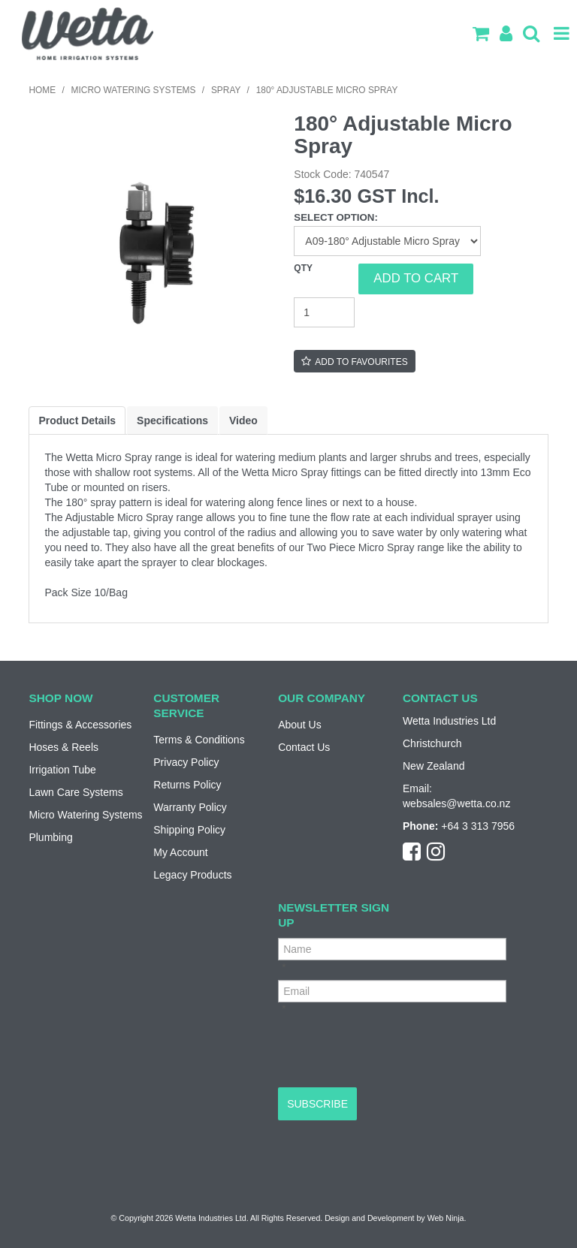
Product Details (77, 420)
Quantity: (326, 279)
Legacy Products (192, 875)
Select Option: (336, 217)
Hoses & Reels (63, 747)
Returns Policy (187, 785)
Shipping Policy (189, 830)
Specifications (172, 420)
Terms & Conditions (198, 740)
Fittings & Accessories (80, 725)
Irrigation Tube (62, 770)
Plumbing (50, 837)
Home (42, 90)
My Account (180, 852)
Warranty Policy (190, 807)
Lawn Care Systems (75, 792)
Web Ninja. (447, 1217)
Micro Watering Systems (133, 90)
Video (243, 420)
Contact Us (304, 747)
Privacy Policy (186, 762)
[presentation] (392, 1050)
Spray (225, 90)
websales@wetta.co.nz (456, 803)
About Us (300, 725)
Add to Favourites (361, 362)
